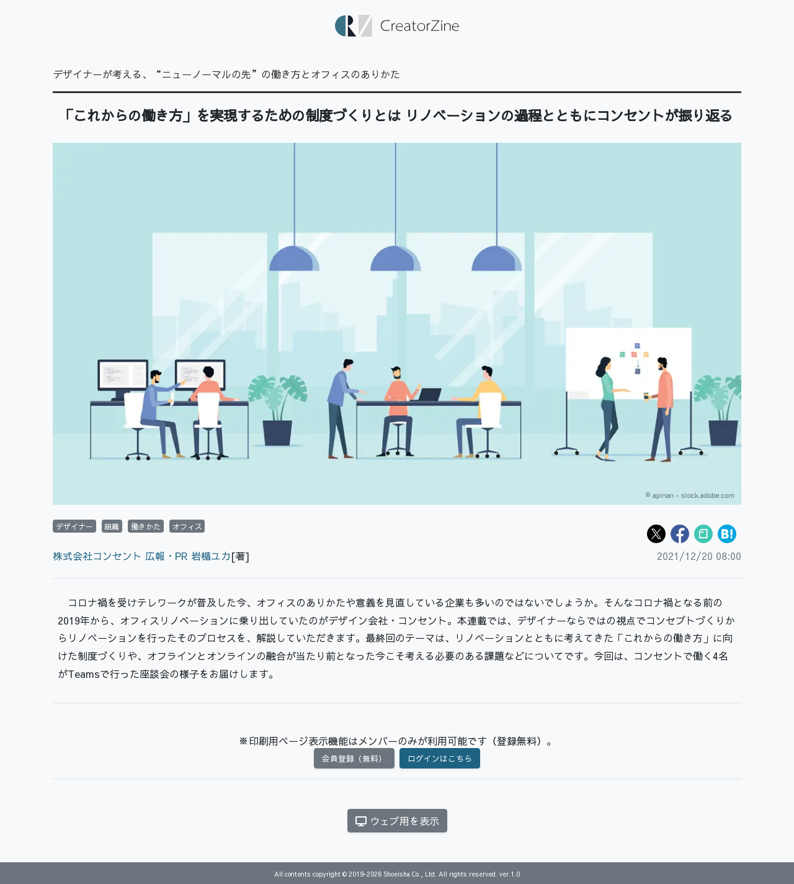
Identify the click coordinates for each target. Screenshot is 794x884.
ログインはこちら (440, 758)
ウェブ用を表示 (397, 821)
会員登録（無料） (354, 758)
